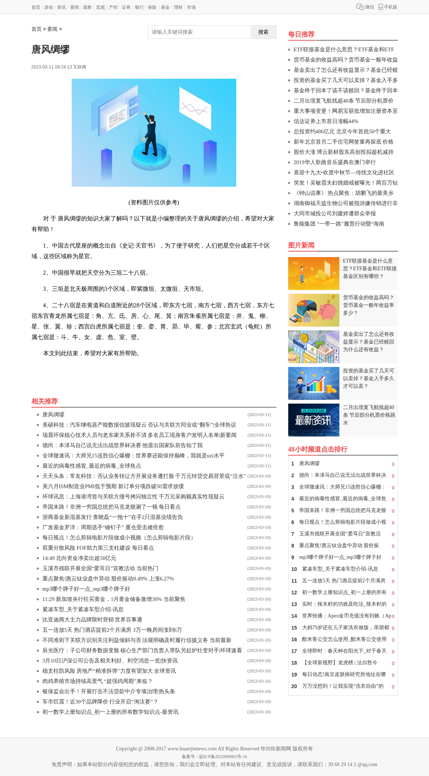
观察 (87, 7)
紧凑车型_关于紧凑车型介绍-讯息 (83, 609)
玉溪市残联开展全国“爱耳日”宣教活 (343, 533)
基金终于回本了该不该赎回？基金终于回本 (346, 90)
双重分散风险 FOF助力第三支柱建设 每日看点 (98, 548)
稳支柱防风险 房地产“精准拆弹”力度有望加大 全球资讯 (109, 671)
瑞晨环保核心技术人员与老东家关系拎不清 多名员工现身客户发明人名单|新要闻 (139, 435)
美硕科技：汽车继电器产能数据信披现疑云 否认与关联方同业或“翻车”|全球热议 (139, 425)
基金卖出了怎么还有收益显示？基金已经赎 (346, 70)
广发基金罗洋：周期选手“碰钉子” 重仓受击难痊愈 (103, 527)
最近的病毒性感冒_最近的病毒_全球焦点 (91, 466)
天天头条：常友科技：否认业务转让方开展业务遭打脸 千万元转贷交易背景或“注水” (144, 476)
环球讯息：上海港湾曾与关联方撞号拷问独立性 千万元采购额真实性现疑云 (133, 497)
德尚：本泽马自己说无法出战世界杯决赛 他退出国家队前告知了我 (122, 445)
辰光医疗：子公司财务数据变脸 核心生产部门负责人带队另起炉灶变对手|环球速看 (142, 650)
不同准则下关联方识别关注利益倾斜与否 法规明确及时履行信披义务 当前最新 (137, 640)
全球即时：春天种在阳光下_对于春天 (343, 651)
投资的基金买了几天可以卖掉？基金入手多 (346, 80)
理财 (178, 7)
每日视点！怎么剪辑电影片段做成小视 (343, 522)
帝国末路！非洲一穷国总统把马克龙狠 (343, 510)
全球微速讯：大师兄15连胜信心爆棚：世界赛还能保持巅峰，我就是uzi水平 (133, 455)
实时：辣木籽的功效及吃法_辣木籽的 (343, 604)
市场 (191, 7)
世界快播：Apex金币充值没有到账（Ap (343, 615)
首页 (35, 7)
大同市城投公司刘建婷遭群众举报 (335, 213)
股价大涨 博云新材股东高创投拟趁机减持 (344, 152)
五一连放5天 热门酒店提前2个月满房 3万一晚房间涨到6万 (112, 630)
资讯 (61, 7)
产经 (113, 7)
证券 (126, 7)
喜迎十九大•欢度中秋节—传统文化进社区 (344, 172)
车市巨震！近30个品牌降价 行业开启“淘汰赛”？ (100, 702)
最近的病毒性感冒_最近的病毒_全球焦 (343, 498)
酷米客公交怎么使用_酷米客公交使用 (343, 639)
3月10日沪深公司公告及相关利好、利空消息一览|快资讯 (110, 661)
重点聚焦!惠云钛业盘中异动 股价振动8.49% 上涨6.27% (108, 579)
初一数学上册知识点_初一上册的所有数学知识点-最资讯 (110, 712)
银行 (139, 7)
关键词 (52, 370)
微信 (365, 6)
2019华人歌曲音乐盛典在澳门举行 (335, 162)
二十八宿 (98, 370)
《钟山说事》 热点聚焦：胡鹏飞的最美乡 (344, 193)
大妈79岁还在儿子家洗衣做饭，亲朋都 (343, 627)
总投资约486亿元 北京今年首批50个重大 (342, 131)
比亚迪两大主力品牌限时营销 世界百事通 (92, 620)
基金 (165, 7)
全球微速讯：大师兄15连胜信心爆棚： (343, 487)
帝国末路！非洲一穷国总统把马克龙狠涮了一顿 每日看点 (111, 507)
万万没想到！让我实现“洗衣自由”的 (343, 686)
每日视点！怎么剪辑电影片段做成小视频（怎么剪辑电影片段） (119, 538)
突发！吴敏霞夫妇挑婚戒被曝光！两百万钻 (346, 183)
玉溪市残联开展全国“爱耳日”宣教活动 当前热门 (100, 568)
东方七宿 (74, 370)
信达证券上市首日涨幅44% (326, 121)
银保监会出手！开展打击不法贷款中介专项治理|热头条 (108, 691)
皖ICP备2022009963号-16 (223, 756)
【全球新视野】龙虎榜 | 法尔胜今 (343, 662)
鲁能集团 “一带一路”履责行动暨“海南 (339, 224)
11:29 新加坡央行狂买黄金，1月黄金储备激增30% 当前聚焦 (113, 599)
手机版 (388, 6)
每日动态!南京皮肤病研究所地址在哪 (343, 674)
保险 (152, 7)
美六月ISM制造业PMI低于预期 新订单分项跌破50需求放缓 (113, 486)
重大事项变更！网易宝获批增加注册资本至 (346, 111)
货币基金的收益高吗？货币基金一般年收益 (346, 60)
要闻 (74, 7)
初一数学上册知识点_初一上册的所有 (343, 592)
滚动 (48, 7)
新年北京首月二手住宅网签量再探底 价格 (344, 142)
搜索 (263, 32)
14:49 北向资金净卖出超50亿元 (79, 558)
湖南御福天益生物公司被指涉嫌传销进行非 (346, 203)
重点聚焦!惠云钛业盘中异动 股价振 (343, 545)
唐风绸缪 (53, 414)
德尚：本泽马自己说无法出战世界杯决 (343, 475)
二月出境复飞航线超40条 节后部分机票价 (344, 101)
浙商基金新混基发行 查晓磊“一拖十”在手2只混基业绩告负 (112, 517)
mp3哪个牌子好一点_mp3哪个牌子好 (86, 589)
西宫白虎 (123, 370)
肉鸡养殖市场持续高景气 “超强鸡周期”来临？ (97, 681)
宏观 (100, 7)
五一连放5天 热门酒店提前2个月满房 (343, 580)
